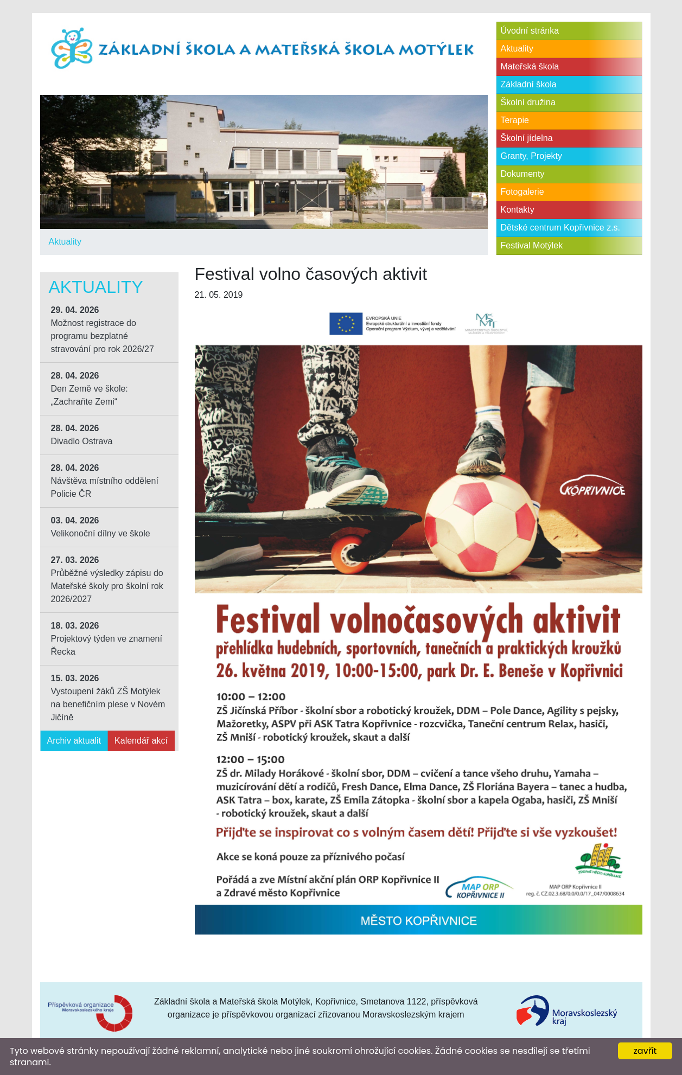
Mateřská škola (530, 66)
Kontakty (517, 209)
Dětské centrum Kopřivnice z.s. (561, 227)
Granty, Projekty (532, 156)
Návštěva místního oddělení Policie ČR (104, 480)
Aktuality (65, 241)
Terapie (515, 120)
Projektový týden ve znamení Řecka (106, 638)
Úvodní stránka (530, 30)
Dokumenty (523, 173)
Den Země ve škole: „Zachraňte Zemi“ (89, 388)
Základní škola (529, 84)
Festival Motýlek (532, 245)
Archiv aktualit (74, 740)
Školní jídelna (527, 138)
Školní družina (528, 102)
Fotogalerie (522, 191)
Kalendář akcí (141, 740)
